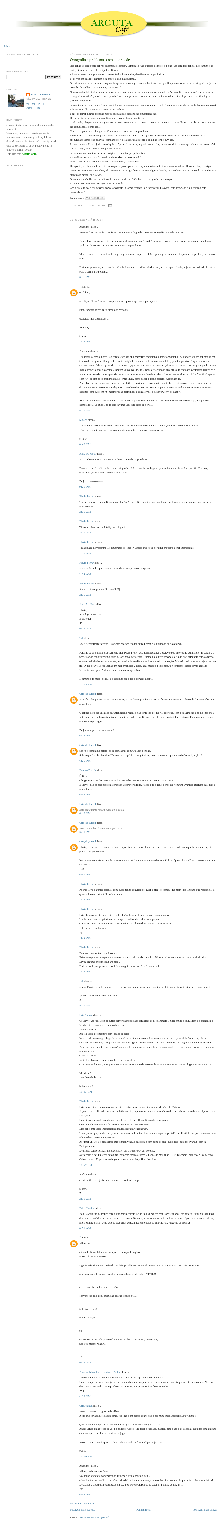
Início (7, 46)
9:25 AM (85, 628)
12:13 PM (85, 684)
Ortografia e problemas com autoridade (100, 60)
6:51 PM (85, 874)
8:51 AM (85, 1228)
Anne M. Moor (87, 453)
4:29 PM (85, 1396)
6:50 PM (85, 831)
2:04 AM (85, 574)
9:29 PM (85, 486)
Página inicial (143, 1509)
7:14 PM (85, 971)
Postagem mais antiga (205, 1509)
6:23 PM (85, 735)
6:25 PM (85, 760)
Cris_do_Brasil (87, 693)
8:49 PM (85, 444)
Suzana (83, 419)
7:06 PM (85, 899)
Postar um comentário (82, 1503)
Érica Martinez (87, 1208)
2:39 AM (85, 1198)
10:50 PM (85, 1456)
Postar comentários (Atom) (94, 1517)
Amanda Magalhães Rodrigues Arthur (100, 1371)
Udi (81, 638)
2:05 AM (85, 594)
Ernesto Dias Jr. (88, 770)
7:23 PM (85, 341)
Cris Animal (86, 1015)
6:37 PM (85, 794)
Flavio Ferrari (87, 496)
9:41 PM (85, 1005)
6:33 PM (85, 1494)
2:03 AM (85, 553)
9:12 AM (85, 1362)
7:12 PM (85, 937)
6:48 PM (85, 813)
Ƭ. (80, 286)
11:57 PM (85, 1164)
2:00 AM (85, 511)
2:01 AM (85, 532)
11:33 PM (85, 1091)
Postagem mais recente (82, 1509)
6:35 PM (85, 277)
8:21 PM (85, 410)
